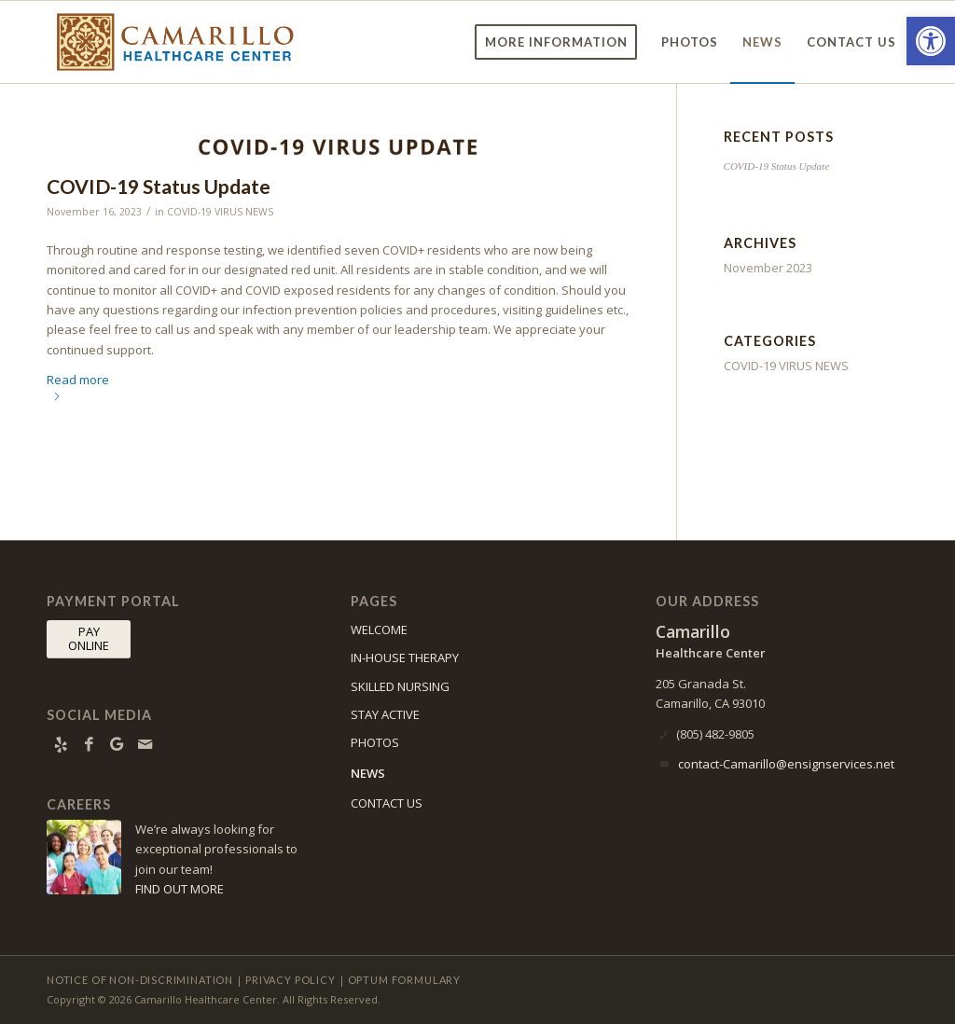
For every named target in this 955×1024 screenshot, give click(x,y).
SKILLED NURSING (400, 686)
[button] (931, 41)
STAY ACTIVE (385, 714)
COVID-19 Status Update (158, 186)
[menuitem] (556, 42)
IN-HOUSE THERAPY (405, 657)
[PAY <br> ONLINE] (89, 639)
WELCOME (379, 629)
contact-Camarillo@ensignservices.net (786, 763)
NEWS (368, 773)
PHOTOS (375, 742)
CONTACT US (386, 803)
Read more (78, 385)
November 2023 (768, 267)
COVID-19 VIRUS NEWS (220, 211)
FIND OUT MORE (179, 888)
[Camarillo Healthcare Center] (175, 42)
